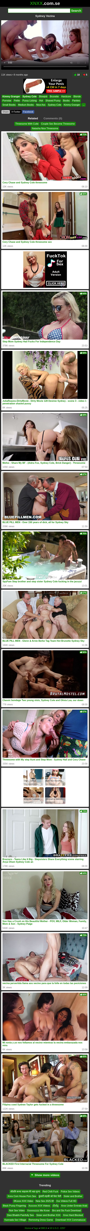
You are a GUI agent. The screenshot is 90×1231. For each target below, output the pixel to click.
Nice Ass (40, 104)
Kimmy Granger (11, 96)
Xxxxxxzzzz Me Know (38, 1210)
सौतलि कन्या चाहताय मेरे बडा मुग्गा (25, 1191)
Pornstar (6, 100)
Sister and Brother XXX (48, 1215)
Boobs (66, 100)
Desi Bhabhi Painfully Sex (20, 1215)
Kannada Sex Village (15, 1220)
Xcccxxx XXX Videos (39, 1206)
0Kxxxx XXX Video (23, 1201)
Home (28, 1228)
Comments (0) (52, 118)
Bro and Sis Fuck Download (66, 1210)
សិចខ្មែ (55, 1206)
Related (33, 118)
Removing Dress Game (41, 1220)
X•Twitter (16, 112)
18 (77, 75)
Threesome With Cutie (26, 124)
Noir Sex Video (17, 1210)
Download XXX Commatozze (70, 1220)
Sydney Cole (29, 96)
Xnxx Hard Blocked (73, 1215)
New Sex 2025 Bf (45, 1201)
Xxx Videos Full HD (66, 1201)
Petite (17, 100)
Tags (35, 1228)
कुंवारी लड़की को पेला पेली (50, 1196)
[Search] (39, 10)
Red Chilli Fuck (50, 1191)
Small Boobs (9, 104)
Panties (76, 100)
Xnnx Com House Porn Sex (22, 1196)
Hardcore (66, 96)
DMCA (43, 1228)
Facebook (28, 112)
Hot (41, 100)
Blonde (77, 96)
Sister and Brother (73, 1196)
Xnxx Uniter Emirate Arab (74, 1206)
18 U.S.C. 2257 (57, 1228)
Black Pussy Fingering (14, 1206)
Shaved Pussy (53, 100)
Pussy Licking (29, 100)
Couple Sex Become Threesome (58, 124)
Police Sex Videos (70, 1191)
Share (5, 112)
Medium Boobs (26, 104)
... (84, 104)
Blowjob (43, 96)
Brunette (54, 96)
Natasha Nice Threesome (45, 128)
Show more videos (45, 1175)
